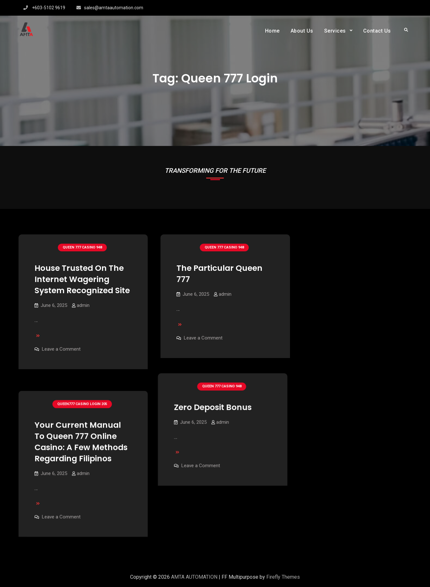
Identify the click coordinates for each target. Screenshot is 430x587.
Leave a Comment (61, 349)
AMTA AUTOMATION (194, 577)
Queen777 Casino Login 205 (82, 395)
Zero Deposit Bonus (215, 399)
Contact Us (377, 31)
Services (335, 31)
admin (83, 305)
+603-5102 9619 (48, 7)
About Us (302, 31)
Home (272, 31)
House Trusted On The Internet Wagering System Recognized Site (82, 279)
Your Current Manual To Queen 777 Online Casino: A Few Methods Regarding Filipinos (81, 432)
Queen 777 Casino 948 (82, 247)
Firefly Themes (283, 577)
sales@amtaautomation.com (113, 7)
